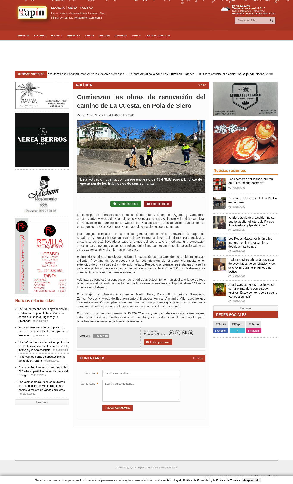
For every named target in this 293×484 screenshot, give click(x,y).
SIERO (72, 7)
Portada (23, 35)
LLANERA (58, 7)
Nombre (92, 374)
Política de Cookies (266, 476)
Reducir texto (158, 204)
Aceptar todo (251, 480)
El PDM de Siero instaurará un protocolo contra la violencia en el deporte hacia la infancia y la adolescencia (44, 346)
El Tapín (198, 358)
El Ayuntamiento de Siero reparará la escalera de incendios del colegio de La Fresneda (43, 331)
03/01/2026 (236, 301)
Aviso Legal (211, 476)
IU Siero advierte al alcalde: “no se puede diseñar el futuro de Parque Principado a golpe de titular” (251, 221)
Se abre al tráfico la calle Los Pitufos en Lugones (166, 74)
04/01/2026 (236, 230)
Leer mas (42, 402)
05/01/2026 (236, 207)
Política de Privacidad (236, 476)
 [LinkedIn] (191, 333)
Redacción (101, 335)
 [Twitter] (171, 333)
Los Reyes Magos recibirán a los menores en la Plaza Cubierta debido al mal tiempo (250, 242)
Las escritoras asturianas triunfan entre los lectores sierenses (87, 74)
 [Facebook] (177, 333)
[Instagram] (184, 332)
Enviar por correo (158, 342)
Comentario (89, 384)
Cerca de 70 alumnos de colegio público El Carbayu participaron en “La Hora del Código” (43, 371)
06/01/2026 (236, 187)
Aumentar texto (125, 204)
